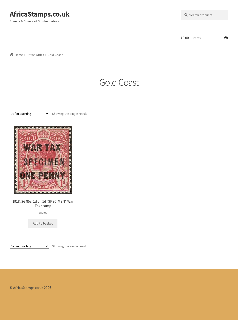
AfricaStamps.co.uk (39, 14)
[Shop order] (29, 113)
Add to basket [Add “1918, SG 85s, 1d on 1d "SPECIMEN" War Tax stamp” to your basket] (43, 223)
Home (19, 55)
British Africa (35, 55)
